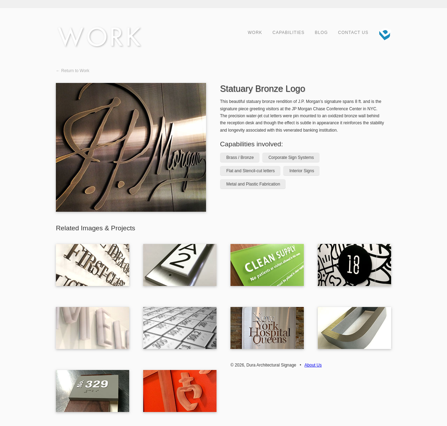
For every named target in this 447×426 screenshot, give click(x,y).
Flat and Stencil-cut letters (250, 170)
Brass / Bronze (240, 157)
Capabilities (288, 32)
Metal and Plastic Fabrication (253, 184)
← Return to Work (72, 70)
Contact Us (353, 32)
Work (255, 32)
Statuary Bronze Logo (262, 88)
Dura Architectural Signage (382, 33)
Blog (321, 32)
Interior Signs (302, 170)
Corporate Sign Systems (291, 157)
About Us (313, 365)
